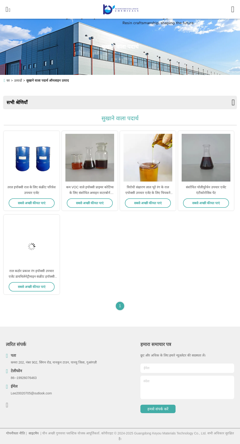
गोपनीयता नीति (15, 433)
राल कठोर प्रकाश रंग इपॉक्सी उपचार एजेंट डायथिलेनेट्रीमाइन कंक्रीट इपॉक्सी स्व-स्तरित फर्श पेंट (32, 276)
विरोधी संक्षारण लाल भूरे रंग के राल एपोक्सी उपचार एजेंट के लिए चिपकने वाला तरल (147, 192)
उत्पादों (18, 80)
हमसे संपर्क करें (158, 409)
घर (8, 80)
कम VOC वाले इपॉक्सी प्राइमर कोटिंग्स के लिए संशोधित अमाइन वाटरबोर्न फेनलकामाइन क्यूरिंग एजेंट (89, 192)
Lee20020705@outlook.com (31, 393)
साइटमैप (34, 433)
